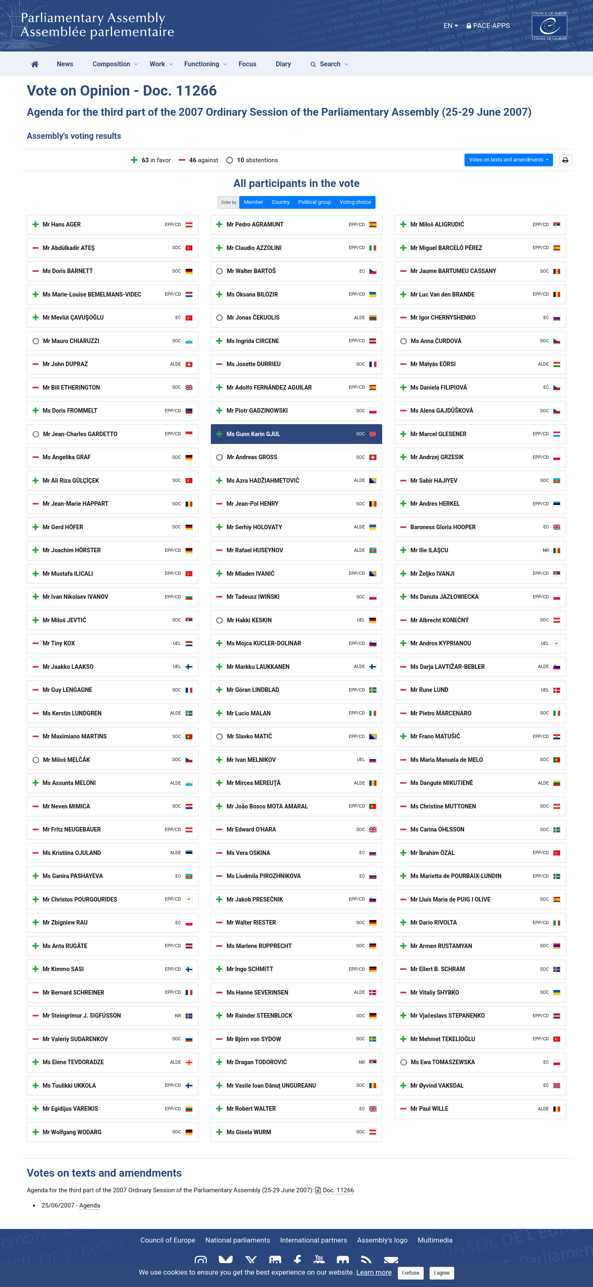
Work (157, 64)
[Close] (411, 1273)
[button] (565, 160)
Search (326, 64)
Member (253, 202)
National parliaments (237, 1240)
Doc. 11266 (334, 1190)
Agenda (89, 1205)
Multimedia (435, 1240)
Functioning (201, 64)
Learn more (374, 1272)
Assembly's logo (382, 1240)
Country (280, 202)
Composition (112, 64)
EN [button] (448, 25)
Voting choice (355, 202)
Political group (314, 202)
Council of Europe (167, 1240)
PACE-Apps (488, 25)
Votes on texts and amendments (506, 159)
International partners (313, 1240)
